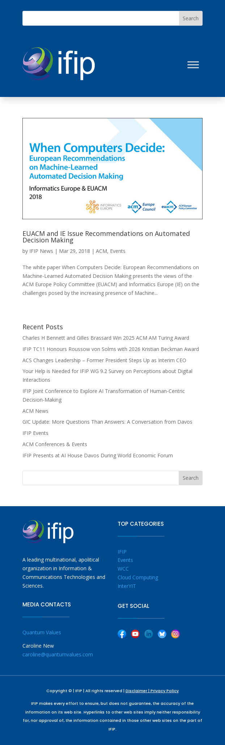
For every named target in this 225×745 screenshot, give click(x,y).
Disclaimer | (138, 691)
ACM (101, 250)
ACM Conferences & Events (54, 444)
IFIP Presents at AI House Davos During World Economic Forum (97, 455)
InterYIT (127, 586)
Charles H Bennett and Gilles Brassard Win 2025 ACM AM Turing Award (105, 337)
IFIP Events (35, 432)
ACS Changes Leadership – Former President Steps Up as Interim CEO (104, 360)
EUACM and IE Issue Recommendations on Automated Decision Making (106, 236)
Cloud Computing (138, 577)
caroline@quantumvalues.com (57, 654)
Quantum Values (41, 632)
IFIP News (41, 250)
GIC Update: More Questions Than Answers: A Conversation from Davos (107, 421)
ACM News (35, 410)
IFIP (122, 551)
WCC (123, 568)
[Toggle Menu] (193, 64)
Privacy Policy (164, 691)
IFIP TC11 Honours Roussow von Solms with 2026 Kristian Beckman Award (110, 349)
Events (118, 250)
